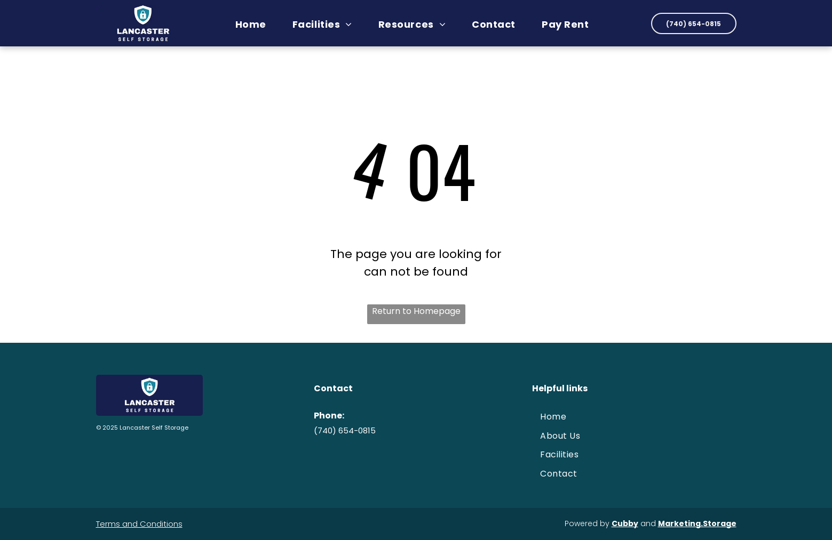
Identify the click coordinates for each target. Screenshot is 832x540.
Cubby (625, 523)
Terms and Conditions (139, 523)
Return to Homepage (416, 311)
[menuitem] (254, 24)
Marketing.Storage (697, 523)
